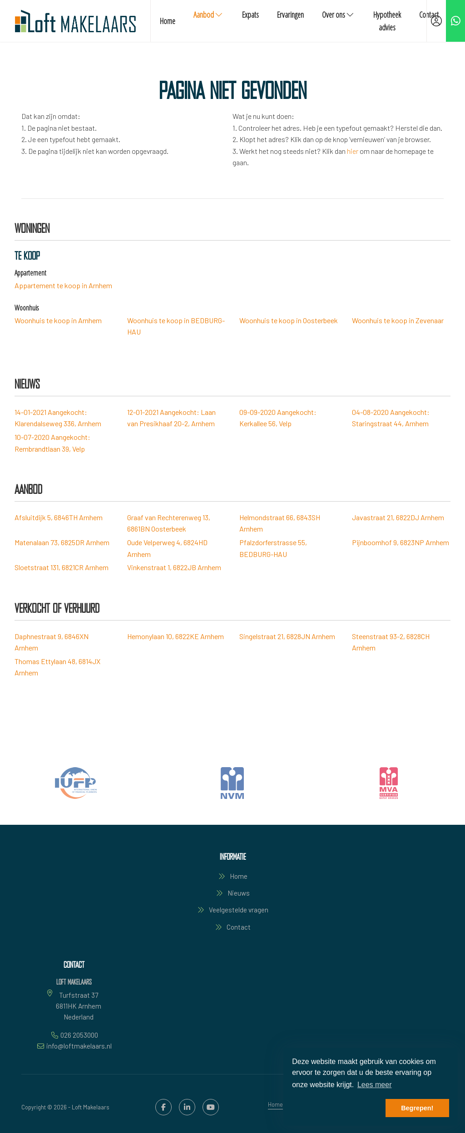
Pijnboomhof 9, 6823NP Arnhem (400, 542)
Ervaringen (290, 14)
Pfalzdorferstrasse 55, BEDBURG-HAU (273, 548)
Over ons (338, 14)
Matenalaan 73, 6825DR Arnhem (62, 542)
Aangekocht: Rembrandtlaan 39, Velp (52, 443)
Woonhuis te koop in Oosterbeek (288, 320)
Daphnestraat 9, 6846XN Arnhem (52, 642)
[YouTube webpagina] (211, 1107)
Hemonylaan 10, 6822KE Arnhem (175, 636)
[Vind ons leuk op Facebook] (163, 1107)
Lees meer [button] (374, 1085)
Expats (250, 14)
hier (352, 151)
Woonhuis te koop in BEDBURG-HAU (176, 326)
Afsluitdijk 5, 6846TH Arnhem (59, 517)
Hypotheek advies (387, 21)
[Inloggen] (436, 21)
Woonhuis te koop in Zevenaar (398, 320)
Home (167, 20)
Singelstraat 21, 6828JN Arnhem (287, 636)
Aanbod (208, 14)
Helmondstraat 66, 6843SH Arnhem (279, 523)
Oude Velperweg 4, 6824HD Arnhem (167, 548)
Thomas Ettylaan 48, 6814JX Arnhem (57, 667)
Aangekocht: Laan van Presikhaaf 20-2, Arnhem (171, 418)
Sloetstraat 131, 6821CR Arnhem (62, 567)
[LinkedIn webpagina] (187, 1107)
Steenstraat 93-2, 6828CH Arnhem (391, 642)
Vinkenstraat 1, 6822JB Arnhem (174, 567)
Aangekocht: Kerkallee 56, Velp (278, 418)
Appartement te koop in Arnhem (63, 285)
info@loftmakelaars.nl (79, 1046)
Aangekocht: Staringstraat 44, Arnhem (391, 418)
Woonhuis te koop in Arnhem (58, 320)
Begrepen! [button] (417, 1108)
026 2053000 (79, 1035)
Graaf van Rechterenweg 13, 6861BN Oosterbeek (168, 523)
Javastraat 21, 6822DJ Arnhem (398, 517)
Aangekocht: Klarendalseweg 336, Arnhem (58, 418)
